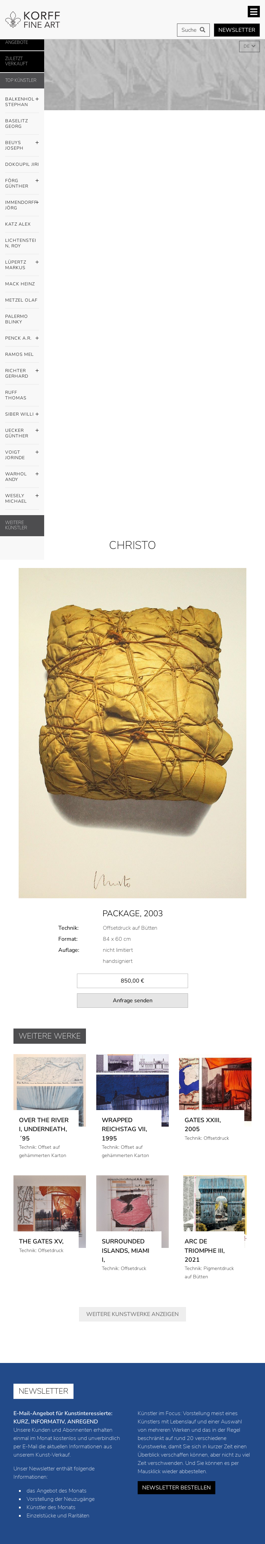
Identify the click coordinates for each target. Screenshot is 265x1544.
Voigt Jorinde (22, 453)
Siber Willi (22, 414)
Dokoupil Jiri (22, 164)
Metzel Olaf (21, 300)
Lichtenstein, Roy (20, 243)
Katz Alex (18, 224)
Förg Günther (22, 181)
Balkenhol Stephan (22, 100)
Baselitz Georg (16, 124)
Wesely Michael (22, 496)
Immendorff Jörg (22, 203)
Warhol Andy (22, 475)
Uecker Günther (22, 431)
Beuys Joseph (22, 143)
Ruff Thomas (16, 395)
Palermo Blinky (16, 319)
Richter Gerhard (22, 371)
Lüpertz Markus (22, 263)
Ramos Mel (19, 354)
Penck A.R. (22, 338)
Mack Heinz (20, 284)
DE (247, 46)
